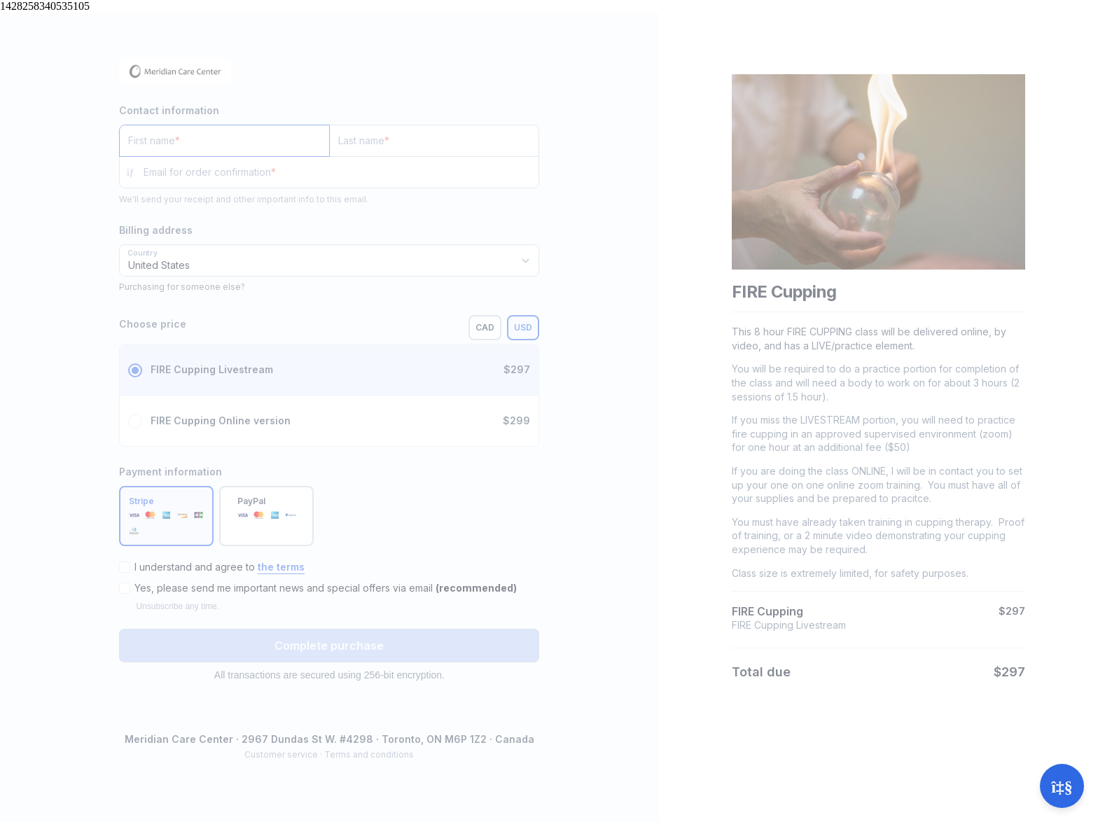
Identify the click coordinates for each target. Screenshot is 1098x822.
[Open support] (1062, 786)
